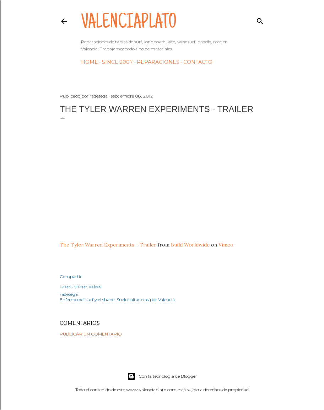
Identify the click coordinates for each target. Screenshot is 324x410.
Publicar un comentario (91, 334)
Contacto (197, 62)
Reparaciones (158, 62)
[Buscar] (260, 20)
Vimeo (225, 245)
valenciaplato (129, 23)
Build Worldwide (190, 245)
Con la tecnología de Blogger (162, 376)
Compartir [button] (71, 276)
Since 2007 (117, 62)
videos (95, 286)
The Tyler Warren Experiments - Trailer (108, 245)
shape (81, 286)
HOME (89, 62)
